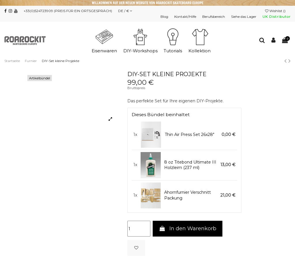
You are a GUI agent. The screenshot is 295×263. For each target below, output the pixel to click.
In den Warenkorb (187, 228)
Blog (164, 16)
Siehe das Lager (244, 16)
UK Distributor (276, 16)
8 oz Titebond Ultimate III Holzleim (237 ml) (190, 165)
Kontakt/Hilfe (185, 16)
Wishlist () (275, 11)
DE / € (125, 11)
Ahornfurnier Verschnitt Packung (187, 195)
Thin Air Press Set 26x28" (189, 134)
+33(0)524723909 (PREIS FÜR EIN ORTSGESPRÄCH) (68, 11)
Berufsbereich (214, 16)
